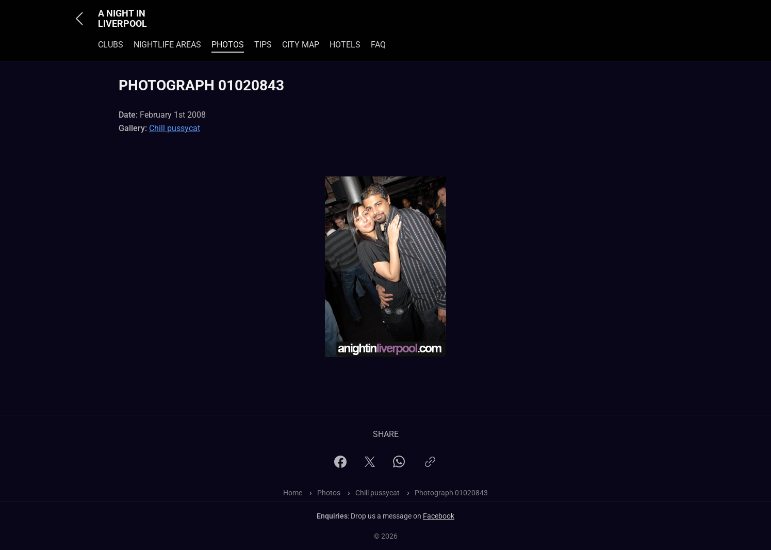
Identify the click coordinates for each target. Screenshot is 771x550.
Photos (227, 45)
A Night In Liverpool (122, 18)
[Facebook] (340, 465)
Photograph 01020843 (451, 493)
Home (292, 493)
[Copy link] (430, 466)
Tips (263, 45)
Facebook (438, 516)
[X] (370, 465)
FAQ (378, 45)
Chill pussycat (174, 128)
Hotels (345, 45)
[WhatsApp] (399, 465)
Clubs (110, 45)
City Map (300, 45)
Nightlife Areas (167, 45)
